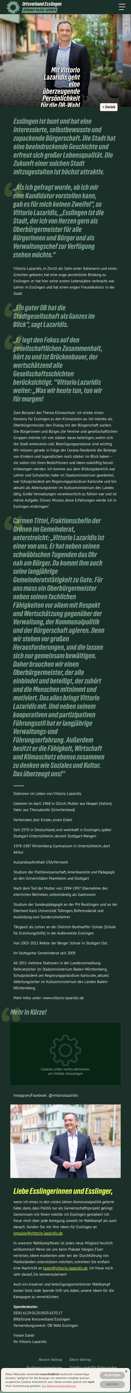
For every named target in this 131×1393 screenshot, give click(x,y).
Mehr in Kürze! (28, 1012)
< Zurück (108, 107)
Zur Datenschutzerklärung (59, 1386)
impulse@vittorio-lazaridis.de (38, 1233)
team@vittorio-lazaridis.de (65, 1268)
